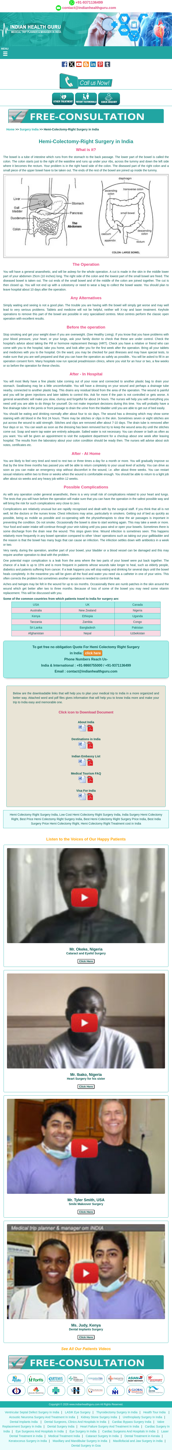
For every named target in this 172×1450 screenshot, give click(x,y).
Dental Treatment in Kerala (142, 1436)
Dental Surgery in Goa (86, 1445)
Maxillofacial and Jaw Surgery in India (137, 1441)
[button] (86, 961)
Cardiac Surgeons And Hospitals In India (128, 1431)
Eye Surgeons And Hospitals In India (40, 1431)
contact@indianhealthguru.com (89, 8)
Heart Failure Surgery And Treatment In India (109, 1426)
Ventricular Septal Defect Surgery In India (32, 1412)
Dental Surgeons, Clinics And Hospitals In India (75, 1421)
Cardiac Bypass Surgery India (131, 1421)
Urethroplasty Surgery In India (142, 1417)
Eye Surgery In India (83, 1431)
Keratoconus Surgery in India (28, 1441)
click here (93, 653)
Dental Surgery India (60, 1426)
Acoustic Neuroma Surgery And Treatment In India (42, 1417)
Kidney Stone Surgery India (99, 1417)
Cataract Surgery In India (102, 1436)
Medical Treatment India (64, 1436)
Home (10, 129)
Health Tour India (154, 1412)
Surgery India (29, 129)
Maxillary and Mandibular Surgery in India (80, 1441)
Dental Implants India (24, 1421)
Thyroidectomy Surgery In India (117, 1412)
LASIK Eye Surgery (78, 1412)
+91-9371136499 (88, 2)
